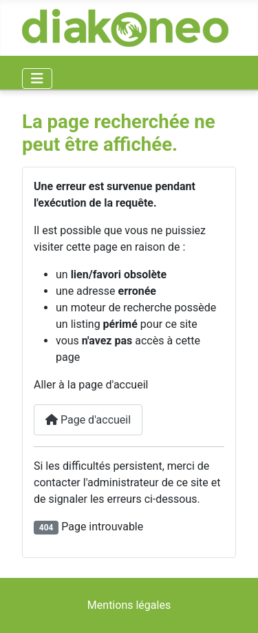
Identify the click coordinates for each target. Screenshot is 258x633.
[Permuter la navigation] (37, 78)
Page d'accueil (88, 419)
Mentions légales (129, 605)
